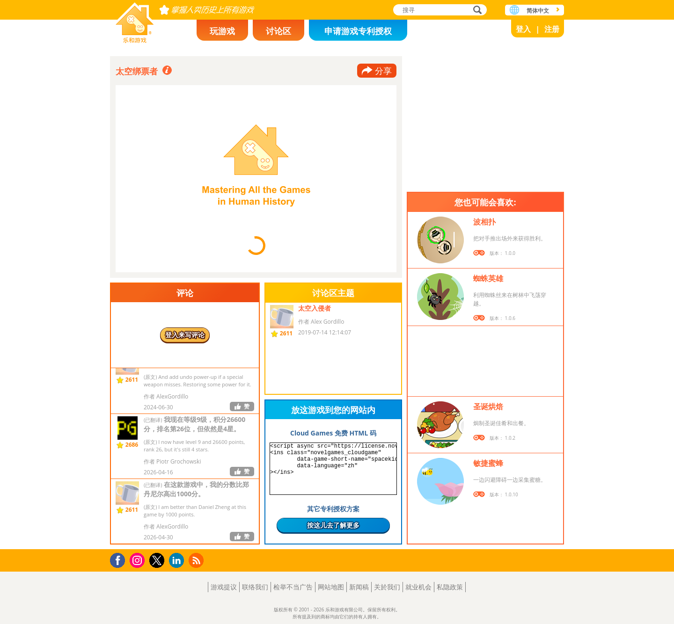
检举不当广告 (293, 586)
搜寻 (476, 10)
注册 (551, 29)
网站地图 (331, 586)
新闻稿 (359, 586)
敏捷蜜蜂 (488, 463)
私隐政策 (450, 586)
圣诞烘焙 (488, 406)
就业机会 (418, 586)
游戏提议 (224, 586)
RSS (197, 560)
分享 (383, 70)
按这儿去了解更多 (333, 525)
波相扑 (484, 222)
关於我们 (387, 586)
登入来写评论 (185, 334)
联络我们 (255, 586)
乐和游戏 (135, 19)
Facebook (120, 559)
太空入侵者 (314, 308)
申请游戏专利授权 (358, 30)
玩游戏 (222, 30)
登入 (523, 29)
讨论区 (278, 30)
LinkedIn (178, 561)
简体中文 (538, 11)
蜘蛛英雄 (488, 278)
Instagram (138, 560)
